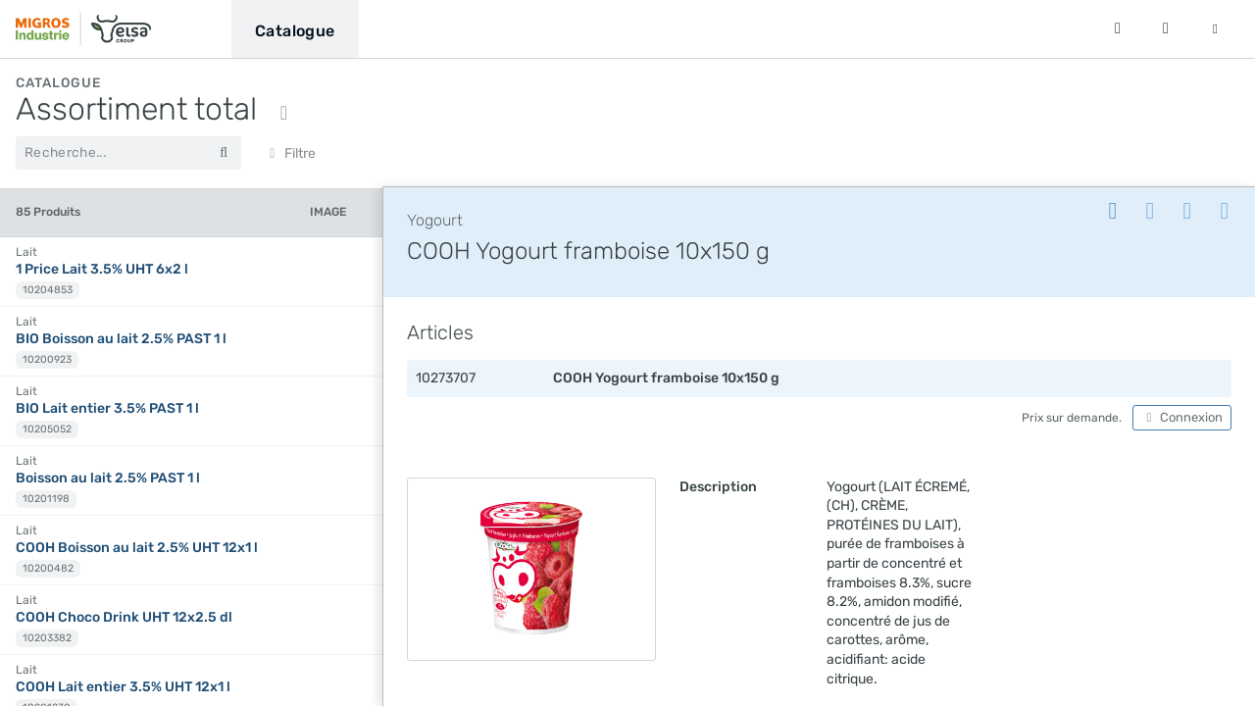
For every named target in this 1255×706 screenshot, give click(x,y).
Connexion (1182, 417)
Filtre (290, 153)
